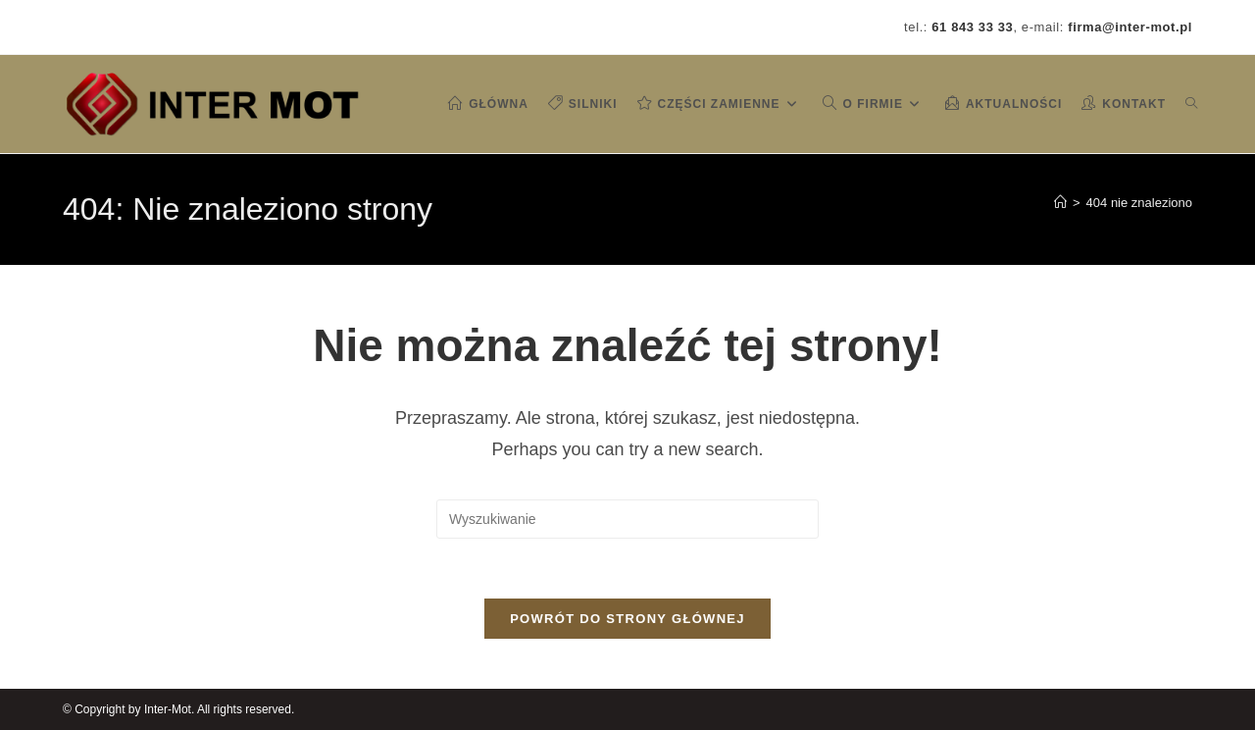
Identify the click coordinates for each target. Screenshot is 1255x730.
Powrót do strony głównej (627, 618)
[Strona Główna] (1060, 202)
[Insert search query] (627, 519)
